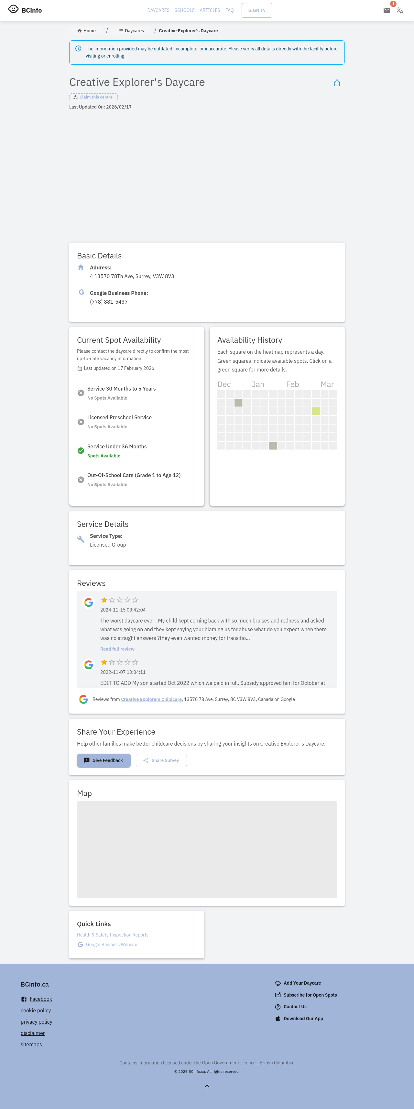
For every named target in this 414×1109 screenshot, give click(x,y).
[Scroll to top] (207, 1087)
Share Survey (161, 760)
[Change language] (399, 10)
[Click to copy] (132, 276)
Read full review (117, 649)
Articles (210, 10)
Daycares (158, 10)
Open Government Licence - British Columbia (247, 1063)
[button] (93, 97)
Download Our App (299, 1018)
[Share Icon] (337, 82)
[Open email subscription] (386, 10)
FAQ (229, 10)
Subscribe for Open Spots (306, 995)
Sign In (257, 10)
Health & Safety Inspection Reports (112, 935)
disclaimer (33, 1033)
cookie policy (36, 1010)
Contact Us (291, 1007)
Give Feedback (103, 760)
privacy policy (36, 1022)
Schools (185, 10)
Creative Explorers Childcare (151, 699)
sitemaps (31, 1044)
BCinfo (32, 10)
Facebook (36, 999)
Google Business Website (111, 944)
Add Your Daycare (298, 983)
